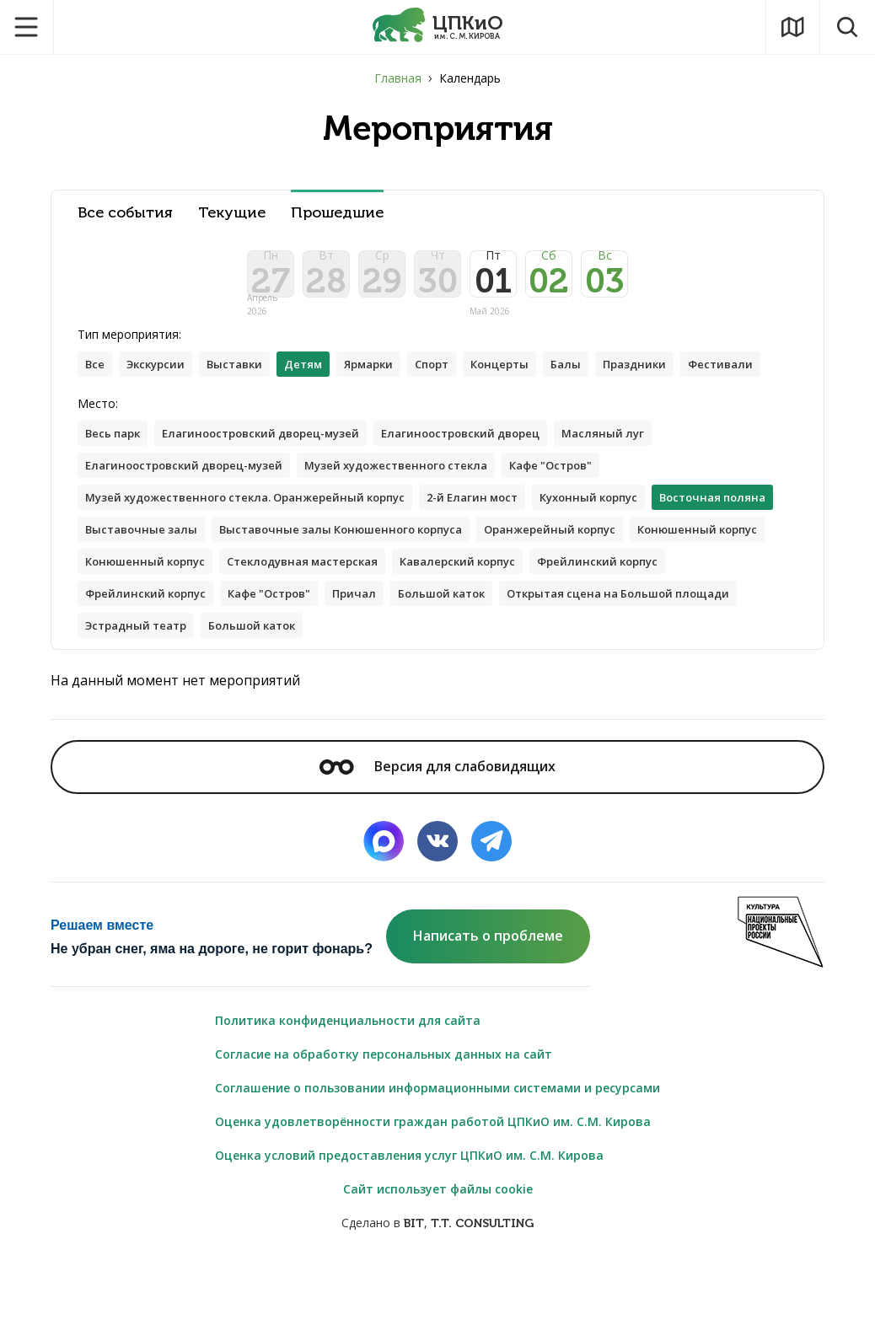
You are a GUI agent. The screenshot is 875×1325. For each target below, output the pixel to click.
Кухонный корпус (629, 550)
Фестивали (120, 412)
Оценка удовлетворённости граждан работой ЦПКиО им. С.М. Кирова (433, 1182)
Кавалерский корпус (149, 651)
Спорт (460, 378)
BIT (414, 1284)
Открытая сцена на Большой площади (324, 685)
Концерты (533, 378)
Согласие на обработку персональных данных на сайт (383, 1115)
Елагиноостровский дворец (491, 483)
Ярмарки (390, 378)
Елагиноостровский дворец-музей (275, 483)
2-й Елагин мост (503, 550)
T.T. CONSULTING (482, 1284)
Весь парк (116, 483)
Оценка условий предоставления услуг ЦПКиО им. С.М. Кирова (409, 1216)
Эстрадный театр (523, 685)
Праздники (677, 378)
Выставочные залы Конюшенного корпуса (495, 584)
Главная (397, 78)
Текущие (232, 213)
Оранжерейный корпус (156, 617)
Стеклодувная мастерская (635, 617)
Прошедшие (337, 213)
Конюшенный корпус (314, 617)
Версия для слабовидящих (437, 827)
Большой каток (133, 685)
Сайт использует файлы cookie (438, 1250)
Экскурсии (161, 378)
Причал (675, 651)
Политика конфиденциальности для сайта (347, 1081)
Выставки (246, 378)
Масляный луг (643, 483)
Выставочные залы (282, 584)
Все (96, 378)
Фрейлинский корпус (299, 651)
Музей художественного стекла (420, 516)
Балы (604, 378)
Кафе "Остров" (587, 516)
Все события (125, 213)
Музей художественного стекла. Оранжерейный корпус (258, 550)
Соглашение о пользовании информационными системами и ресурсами (437, 1148)
